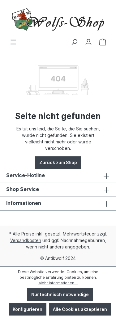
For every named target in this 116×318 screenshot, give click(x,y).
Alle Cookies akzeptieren (80, 309)
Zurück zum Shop (58, 162)
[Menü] (13, 42)
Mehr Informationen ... (58, 283)
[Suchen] (74, 42)
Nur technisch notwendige (60, 294)
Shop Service (22, 189)
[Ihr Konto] (88, 42)
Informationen (23, 203)
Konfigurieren (27, 309)
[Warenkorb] (103, 42)
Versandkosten (25, 240)
